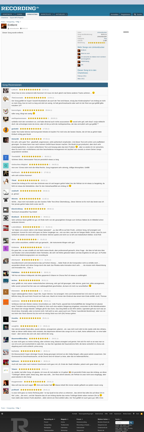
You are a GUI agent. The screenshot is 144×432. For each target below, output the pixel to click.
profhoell (15, 390)
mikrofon (129, 425)
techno (14, 280)
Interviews (64, 427)
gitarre (124, 425)
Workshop (64, 430)
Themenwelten (49, 430)
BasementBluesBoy (19, 338)
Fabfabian (16, 272)
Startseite (7, 14)
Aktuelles (60, 14)
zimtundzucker (14, 28)
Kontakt (74, 414)
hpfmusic (15, 361)
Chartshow (4, 17)
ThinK (14, 180)
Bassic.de (101, 430)
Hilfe (106, 414)
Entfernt (83, 50)
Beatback (15, 217)
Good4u (15, 318)
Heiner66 (15, 139)
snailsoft (15, 191)
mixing (117, 426)
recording (130, 428)
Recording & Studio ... (84, 425)
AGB (110, 414)
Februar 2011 (82, 76)
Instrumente (80, 427)
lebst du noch (85, 53)
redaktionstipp (119, 430)
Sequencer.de (102, 425)
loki (82, 65)
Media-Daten (127, 414)
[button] (13, 14)
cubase (117, 425)
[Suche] (138, 14)
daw (121, 425)
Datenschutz (99, 414)
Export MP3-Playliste (17, 17)
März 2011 (81, 78)
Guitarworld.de (102, 427)
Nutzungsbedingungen (86, 414)
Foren (19, 14)
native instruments (124, 426)
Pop (105, 38)
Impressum (117, 414)
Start (137, 414)
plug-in (121, 428)
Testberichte (65, 425)
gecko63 (15, 129)
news (116, 428)
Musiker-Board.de (103, 422)
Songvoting (32, 14)
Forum (46, 422)
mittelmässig (85, 61)
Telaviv (14, 369)
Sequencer (80, 430)
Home (63, 422)
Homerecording (82, 422)
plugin (125, 428)
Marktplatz (46, 14)
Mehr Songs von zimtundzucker (91, 47)
